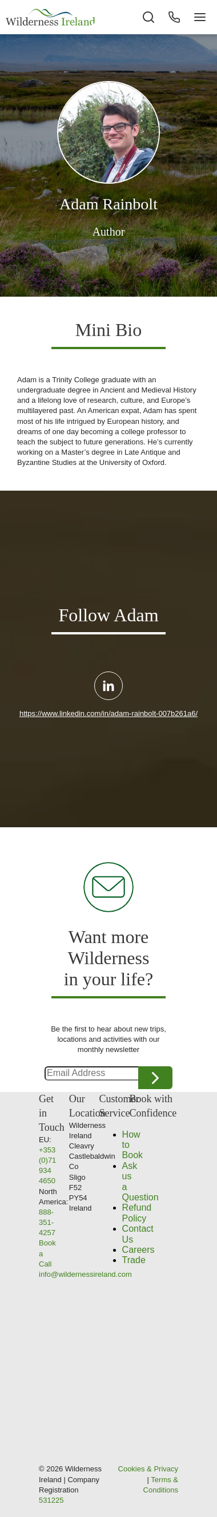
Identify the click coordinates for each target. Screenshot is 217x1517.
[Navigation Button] (199, 17)
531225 (51, 1500)
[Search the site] (148, 17)
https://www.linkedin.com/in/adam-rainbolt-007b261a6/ (108, 713)
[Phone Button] (174, 17)
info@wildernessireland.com (85, 1274)
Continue (155, 1077)
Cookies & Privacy (148, 1469)
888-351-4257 (47, 1222)
